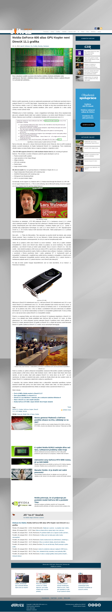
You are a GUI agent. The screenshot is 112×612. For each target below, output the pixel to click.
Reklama (67, 598)
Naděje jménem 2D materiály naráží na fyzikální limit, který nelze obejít (91, 79)
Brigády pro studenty (56, 566)
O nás (60, 598)
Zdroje (99, 31)
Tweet (69, 407)
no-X (22, 46)
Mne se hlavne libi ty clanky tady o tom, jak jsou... (50, 530)
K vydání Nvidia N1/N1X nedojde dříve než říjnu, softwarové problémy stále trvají (52, 448)
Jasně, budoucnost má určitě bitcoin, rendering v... (54, 539)
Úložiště (64, 31)
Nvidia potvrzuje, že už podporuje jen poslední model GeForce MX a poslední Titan (51, 500)
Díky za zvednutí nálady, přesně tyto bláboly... (52, 542)
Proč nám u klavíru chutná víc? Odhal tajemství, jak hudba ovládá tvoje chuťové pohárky (42, 587)
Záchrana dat (66, 564)
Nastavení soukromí (31, 609)
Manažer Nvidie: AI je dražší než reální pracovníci (50, 471)
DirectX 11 (15, 409)
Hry (32, 46)
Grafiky (58, 31)
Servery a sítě (72, 31)
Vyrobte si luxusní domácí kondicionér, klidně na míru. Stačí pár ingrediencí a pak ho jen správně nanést (63, 587)
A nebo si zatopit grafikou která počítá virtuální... (54, 553)
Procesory (45, 31)
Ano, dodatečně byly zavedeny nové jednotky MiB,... (52, 551)
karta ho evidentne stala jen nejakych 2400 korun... (53, 549)
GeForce (26, 409)
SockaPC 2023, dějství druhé (91, 148)
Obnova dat (59, 564)
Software (27, 46)
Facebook (45, 598)
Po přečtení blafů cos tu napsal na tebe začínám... (54, 532)
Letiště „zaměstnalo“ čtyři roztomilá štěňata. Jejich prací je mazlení (21, 585)
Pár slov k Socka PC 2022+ (90, 161)
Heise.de (19, 414)
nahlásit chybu (67, 410)
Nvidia (21, 409)
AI (78, 31)
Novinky (40, 46)
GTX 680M (19, 411)
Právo (82, 31)
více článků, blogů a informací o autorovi (33, 517)
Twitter (53, 598)
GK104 (25, 411)
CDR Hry (88, 47)
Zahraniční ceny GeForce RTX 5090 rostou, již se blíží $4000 (52, 461)
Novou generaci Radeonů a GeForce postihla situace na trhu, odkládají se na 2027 (51, 420)
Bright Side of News (29, 414)
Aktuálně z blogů (87, 137)
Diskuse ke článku (19, 523)
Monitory (93, 31)
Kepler (31, 409)
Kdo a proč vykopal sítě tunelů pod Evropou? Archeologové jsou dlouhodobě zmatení (91, 72)
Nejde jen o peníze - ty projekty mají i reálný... (56, 528)
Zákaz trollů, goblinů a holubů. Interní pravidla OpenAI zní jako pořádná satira (91, 59)
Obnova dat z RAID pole (49, 564)
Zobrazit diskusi (16, 556)
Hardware (46, 46)
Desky (52, 31)
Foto (88, 31)
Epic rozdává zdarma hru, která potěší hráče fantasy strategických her (91, 53)
